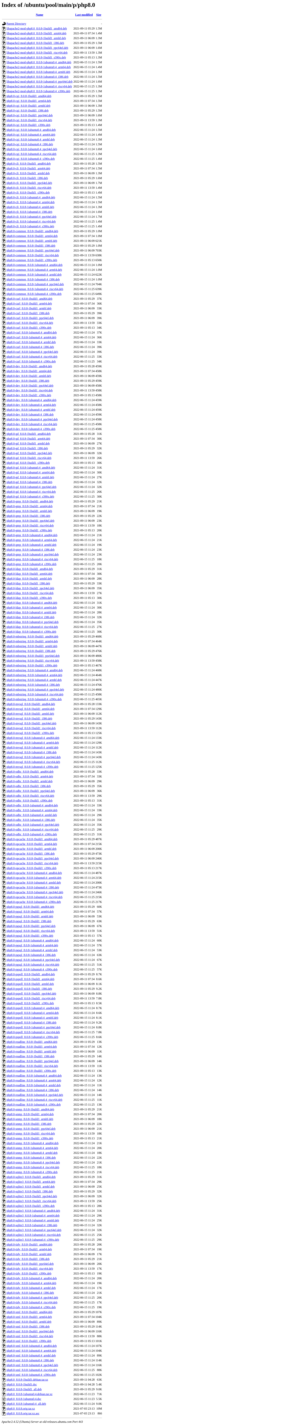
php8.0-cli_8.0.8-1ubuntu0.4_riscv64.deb (31, 221)
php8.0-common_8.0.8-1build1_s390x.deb (31, 260)
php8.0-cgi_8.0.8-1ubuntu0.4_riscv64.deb (31, 154)
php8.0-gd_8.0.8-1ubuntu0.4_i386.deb (29, 482)
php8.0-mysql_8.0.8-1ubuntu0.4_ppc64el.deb (33, 757)
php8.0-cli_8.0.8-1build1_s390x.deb (28, 192)
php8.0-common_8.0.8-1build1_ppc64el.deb (32, 250)
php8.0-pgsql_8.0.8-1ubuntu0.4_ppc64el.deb (33, 959)
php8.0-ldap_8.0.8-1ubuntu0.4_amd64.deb (31, 602)
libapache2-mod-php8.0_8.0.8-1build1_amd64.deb (36, 28)
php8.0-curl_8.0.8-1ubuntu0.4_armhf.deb (31, 342)
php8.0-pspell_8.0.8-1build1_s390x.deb (30, 1003)
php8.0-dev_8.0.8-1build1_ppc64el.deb (29, 385)
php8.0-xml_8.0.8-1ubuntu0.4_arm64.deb (31, 1350)
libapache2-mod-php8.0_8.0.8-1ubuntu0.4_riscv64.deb (39, 86)
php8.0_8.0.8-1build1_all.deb (24, 1389)
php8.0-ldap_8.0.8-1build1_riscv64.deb (29, 593)
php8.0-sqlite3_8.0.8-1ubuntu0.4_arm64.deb (33, 1215)
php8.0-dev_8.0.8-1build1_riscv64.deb (29, 390)
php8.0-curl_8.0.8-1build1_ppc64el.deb (30, 318)
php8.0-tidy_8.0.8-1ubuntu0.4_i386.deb (30, 1292)
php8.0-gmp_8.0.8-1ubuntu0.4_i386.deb (30, 549)
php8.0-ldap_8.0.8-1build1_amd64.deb (29, 569)
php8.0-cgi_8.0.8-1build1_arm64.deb (28, 100)
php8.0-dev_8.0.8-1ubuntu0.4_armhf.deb (30, 409)
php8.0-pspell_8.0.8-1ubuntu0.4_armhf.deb (32, 1017)
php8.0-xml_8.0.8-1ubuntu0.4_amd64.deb (31, 1345)
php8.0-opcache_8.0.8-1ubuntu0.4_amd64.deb (34, 873)
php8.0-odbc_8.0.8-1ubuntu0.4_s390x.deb (31, 834)
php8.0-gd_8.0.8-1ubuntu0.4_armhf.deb (30, 477)
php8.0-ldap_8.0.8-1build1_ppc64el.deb (30, 588)
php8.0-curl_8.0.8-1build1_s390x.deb (28, 327)
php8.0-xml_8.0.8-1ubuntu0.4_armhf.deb (31, 1355)
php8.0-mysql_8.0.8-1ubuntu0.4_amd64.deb (32, 737)
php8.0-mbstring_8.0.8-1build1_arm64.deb (32, 641)
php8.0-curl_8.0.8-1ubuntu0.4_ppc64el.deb (32, 351)
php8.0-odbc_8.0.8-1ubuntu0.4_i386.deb (30, 819)
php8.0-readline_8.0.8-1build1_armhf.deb (31, 1051)
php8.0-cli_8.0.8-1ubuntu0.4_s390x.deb (30, 226)
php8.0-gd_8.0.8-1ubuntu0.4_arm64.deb (30, 472)
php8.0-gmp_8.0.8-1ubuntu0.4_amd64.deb (31, 535)
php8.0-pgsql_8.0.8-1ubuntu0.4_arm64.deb (32, 945)
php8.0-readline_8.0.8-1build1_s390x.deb (31, 1070)
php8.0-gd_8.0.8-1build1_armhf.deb (28, 443)
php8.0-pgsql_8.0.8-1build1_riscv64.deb (30, 930)
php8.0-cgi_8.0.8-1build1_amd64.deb (28, 96)
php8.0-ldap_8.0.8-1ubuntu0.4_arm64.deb (31, 607)
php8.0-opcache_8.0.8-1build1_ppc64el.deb (32, 858)
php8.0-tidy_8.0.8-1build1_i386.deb (28, 1259)
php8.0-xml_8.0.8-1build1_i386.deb (28, 1326)
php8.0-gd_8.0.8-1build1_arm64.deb (28, 438)
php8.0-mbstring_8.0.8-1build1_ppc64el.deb (33, 655)
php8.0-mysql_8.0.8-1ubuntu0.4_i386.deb (31, 752)
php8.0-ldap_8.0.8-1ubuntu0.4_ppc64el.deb (32, 622)
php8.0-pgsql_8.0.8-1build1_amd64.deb (30, 906)
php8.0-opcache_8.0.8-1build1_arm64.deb (31, 844)
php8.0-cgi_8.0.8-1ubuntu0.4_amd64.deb (31, 129)
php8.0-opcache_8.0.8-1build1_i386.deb (30, 853)
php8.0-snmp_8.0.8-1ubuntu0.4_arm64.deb (32, 1148)
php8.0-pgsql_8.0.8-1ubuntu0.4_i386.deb (31, 955)
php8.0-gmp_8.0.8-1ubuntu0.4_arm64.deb (31, 540)
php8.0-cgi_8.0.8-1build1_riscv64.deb (29, 120)
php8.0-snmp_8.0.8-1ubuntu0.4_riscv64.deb (32, 1167)
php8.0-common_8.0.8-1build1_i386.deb (30, 245)
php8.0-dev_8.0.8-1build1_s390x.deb (28, 395)
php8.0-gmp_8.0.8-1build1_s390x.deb (29, 530)
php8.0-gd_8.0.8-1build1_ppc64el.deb (29, 453)
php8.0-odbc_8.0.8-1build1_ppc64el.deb (30, 790)
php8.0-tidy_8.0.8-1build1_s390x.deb (28, 1273)
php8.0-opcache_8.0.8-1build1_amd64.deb (32, 839)
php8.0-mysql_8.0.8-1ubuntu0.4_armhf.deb (32, 747)
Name (39, 14)
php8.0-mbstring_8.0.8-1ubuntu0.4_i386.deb (33, 684)
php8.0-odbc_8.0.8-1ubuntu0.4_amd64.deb (32, 805)
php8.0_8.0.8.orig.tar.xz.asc (22, 1413)
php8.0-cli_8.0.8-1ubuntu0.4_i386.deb (29, 211)
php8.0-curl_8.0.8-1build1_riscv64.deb (29, 322)
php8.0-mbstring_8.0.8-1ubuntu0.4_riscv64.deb (34, 694)
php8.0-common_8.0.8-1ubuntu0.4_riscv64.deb (34, 289)
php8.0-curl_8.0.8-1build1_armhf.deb (28, 308)
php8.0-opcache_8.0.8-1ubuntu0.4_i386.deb (32, 887)
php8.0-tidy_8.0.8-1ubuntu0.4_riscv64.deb (31, 1302)
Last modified (84, 14)
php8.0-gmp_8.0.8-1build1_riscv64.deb (30, 525)
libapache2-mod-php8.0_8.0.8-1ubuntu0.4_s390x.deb (38, 91)
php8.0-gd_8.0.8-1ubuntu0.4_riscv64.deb (31, 491)
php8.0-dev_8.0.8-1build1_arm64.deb (29, 371)
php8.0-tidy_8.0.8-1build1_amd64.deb (29, 1244)
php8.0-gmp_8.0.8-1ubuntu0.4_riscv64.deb (32, 559)
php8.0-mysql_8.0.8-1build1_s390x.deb (30, 733)
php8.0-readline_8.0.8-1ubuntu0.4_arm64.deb (33, 1080)
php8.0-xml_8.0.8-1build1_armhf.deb (28, 1321)
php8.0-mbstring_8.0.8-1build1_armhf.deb (31, 646)
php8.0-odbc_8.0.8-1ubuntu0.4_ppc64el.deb (32, 824)
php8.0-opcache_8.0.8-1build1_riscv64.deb (32, 863)
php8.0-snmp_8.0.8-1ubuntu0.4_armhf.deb (32, 1152)
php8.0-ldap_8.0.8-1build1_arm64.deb (29, 573)
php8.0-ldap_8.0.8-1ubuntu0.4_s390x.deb (31, 631)
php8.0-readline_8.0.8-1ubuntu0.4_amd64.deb (34, 1075)
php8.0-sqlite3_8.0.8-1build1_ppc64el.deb (31, 1196)
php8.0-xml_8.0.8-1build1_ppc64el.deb (30, 1331)
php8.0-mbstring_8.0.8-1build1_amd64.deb (32, 636)
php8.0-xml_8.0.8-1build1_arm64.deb (29, 1316)
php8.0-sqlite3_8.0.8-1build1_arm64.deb (30, 1181)
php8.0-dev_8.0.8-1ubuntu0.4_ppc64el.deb (32, 419)
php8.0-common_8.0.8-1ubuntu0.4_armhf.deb (33, 274)
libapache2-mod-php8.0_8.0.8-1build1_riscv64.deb (37, 52)
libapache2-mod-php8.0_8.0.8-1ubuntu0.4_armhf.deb (38, 71)
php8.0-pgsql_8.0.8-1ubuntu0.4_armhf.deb (32, 950)
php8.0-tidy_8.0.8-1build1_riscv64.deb (29, 1268)
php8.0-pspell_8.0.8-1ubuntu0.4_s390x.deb (32, 1037)
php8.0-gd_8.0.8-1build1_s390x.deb (28, 462)
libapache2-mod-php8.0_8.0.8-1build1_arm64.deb (36, 33)
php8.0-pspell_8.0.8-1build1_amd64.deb (30, 974)
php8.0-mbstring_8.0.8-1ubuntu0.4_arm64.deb (34, 675)
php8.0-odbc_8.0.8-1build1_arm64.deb (29, 776)
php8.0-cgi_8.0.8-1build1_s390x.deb (28, 125)
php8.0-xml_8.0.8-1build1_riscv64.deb (29, 1336)
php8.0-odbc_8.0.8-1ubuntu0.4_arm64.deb (31, 810)
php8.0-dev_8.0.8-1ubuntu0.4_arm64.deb (31, 404)
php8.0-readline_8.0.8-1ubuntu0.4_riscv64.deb (34, 1099)
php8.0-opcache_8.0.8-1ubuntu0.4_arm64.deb (33, 877)
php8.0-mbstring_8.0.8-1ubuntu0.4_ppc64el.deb (35, 689)
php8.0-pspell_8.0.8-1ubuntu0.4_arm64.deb (32, 1012)
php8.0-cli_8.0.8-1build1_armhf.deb (28, 173)
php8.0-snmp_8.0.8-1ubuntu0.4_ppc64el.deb (33, 1162)
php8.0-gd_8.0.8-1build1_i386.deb (27, 448)
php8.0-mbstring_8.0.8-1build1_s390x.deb (31, 665)
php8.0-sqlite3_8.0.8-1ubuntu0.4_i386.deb (31, 1225)
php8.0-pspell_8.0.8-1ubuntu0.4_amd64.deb (32, 1008)
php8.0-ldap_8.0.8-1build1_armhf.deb (29, 578)
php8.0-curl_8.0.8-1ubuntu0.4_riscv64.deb (31, 356)
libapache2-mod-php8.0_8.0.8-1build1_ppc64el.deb (37, 47)
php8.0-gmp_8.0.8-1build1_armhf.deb (29, 511)
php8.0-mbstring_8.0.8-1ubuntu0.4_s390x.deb (34, 699)
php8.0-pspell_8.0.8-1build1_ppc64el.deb (31, 993)
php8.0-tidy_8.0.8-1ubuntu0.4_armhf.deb (31, 1288)
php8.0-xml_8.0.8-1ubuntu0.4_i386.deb (30, 1360)
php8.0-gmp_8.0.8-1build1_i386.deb (28, 515)
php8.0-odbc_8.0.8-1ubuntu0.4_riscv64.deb (32, 829)
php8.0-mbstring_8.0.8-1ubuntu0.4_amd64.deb (34, 670)
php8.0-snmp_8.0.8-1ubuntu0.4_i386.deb (31, 1157)
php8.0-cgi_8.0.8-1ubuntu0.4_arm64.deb (30, 134)
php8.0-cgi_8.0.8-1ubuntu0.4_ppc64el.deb (31, 149)
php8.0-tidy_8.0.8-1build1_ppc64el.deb (30, 1263)
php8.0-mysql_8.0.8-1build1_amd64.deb (30, 704)
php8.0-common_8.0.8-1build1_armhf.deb (31, 240)
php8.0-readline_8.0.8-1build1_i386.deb (30, 1056)
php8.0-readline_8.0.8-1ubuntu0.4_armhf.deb (33, 1085)
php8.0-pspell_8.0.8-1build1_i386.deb (29, 988)
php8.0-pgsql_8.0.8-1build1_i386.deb (28, 921)
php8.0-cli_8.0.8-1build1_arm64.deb (28, 168)
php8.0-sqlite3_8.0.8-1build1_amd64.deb (31, 1177)
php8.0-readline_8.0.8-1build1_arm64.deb (31, 1046)
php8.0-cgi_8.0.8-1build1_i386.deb (27, 110)
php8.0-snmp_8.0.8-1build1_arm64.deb (30, 1114)
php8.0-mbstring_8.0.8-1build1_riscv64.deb (32, 660)
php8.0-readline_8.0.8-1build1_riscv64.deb (32, 1066)
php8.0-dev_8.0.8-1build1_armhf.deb (28, 376)
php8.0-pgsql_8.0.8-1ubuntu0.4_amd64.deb (32, 940)
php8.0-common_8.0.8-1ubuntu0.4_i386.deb (33, 279)
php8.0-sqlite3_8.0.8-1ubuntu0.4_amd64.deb (33, 1210)
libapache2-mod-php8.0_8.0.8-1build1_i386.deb (35, 43)
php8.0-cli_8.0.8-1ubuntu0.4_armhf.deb (30, 207)
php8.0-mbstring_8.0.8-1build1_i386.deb (30, 651)
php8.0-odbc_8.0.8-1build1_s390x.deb (29, 800)
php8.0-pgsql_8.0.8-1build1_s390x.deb (29, 935)
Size (98, 14)
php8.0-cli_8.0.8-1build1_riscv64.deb (28, 187)
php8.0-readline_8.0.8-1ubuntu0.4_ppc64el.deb (34, 1094)
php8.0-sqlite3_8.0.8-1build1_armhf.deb (30, 1186)
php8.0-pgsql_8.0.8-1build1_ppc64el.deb (30, 926)
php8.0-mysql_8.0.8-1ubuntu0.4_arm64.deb (32, 742)
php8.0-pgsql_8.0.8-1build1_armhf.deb (29, 916)
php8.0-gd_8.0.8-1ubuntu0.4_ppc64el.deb (31, 486)
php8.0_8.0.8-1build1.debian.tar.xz (27, 1379)
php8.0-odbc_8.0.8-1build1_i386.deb (28, 786)
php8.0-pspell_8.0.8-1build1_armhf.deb (30, 984)
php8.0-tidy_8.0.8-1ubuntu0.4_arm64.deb (31, 1283)
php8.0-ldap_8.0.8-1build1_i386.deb (28, 583)
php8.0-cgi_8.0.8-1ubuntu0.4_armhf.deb (30, 139)
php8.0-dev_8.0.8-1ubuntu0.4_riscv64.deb (31, 424)
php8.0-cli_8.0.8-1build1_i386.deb (27, 178)
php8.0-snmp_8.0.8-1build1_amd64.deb (30, 1109)
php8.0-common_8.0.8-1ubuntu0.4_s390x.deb (33, 293)
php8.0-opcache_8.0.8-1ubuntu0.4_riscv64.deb (34, 897)
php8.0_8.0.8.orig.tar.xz (20, 1408)
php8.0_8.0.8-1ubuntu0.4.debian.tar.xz (29, 1394)
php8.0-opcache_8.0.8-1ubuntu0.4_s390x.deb (33, 901)
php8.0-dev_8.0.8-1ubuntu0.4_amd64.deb (31, 400)
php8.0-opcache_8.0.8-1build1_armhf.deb (31, 848)
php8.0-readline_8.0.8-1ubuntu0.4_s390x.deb (33, 1104)
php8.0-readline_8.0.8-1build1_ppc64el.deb (32, 1061)
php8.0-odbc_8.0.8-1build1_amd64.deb (29, 771)
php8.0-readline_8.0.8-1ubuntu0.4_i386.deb (32, 1090)
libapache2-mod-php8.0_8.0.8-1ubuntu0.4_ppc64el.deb (39, 81)
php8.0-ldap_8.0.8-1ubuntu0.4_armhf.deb (31, 612)
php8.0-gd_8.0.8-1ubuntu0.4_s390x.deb (30, 496)
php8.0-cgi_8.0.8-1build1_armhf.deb (28, 105)
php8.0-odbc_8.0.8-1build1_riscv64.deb (30, 795)
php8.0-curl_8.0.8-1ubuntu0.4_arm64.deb (31, 337)
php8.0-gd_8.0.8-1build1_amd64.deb (28, 433)
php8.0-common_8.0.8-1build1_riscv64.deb (32, 255)
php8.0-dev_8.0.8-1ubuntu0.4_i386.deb (30, 414)
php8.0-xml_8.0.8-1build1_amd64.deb (29, 1312)
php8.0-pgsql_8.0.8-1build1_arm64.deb (30, 911)
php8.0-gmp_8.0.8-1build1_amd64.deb (29, 501)
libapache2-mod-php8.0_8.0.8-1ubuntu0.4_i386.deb (37, 76)
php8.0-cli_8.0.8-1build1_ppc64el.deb (29, 182)
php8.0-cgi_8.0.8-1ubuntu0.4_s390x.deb (30, 158)
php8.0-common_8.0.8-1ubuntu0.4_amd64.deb (34, 265)
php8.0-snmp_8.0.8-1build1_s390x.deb (29, 1138)
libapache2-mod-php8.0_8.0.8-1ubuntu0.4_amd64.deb (38, 62)
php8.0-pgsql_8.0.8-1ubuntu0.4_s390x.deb (32, 969)
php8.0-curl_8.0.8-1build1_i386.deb (28, 313)
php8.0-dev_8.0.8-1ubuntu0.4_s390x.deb (30, 429)
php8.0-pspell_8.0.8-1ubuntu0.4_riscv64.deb (33, 1032)
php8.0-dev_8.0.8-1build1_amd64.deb (29, 366)
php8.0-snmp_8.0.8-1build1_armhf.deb (29, 1119)
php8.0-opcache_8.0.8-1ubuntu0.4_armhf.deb (33, 882)
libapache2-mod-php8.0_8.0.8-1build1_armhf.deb (36, 38)
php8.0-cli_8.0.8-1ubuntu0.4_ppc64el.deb (31, 216)
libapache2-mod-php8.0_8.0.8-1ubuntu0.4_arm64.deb (38, 67)
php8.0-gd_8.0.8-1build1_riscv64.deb (28, 458)
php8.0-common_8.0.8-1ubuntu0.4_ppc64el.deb (35, 284)
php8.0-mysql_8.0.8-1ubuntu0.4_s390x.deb (32, 766)
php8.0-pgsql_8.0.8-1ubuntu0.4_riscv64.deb (32, 964)
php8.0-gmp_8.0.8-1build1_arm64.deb (29, 506)
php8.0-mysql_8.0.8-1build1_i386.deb (29, 718)
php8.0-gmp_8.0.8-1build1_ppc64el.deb (30, 520)
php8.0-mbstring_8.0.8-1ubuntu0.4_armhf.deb (34, 680)
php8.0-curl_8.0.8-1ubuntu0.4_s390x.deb (31, 361)
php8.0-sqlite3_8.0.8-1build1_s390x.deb (30, 1205)
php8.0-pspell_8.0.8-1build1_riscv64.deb (30, 998)
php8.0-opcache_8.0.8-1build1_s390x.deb (31, 868)
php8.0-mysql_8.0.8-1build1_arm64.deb (30, 708)
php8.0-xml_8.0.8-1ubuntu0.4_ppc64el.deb (32, 1365)
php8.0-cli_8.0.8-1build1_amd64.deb (28, 163)
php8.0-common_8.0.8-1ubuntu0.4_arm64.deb (34, 269)
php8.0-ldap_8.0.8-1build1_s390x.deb (29, 597)
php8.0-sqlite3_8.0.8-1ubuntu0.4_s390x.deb (32, 1239)
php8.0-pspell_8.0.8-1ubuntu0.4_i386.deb (31, 1022)
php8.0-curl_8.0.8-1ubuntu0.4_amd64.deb (31, 332)
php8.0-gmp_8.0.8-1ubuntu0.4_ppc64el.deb (32, 554)
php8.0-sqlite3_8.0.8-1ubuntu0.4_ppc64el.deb (33, 1230)
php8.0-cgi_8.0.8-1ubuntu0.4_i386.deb (29, 144)
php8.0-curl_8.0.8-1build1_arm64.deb (29, 303)
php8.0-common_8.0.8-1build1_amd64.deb (32, 231)
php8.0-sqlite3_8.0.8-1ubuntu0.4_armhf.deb (32, 1220)
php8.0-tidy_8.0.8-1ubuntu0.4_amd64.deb (31, 1278)
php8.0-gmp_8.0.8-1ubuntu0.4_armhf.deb (31, 544)
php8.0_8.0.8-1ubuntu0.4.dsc (23, 1399)
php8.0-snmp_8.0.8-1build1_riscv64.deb (30, 1133)
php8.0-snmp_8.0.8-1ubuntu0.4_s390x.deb (32, 1172)
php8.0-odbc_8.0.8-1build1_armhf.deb (29, 781)
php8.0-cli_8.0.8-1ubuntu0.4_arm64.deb (30, 202)
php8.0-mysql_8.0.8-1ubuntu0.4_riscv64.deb (33, 762)
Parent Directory (16, 23)
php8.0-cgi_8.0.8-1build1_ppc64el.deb (29, 115)
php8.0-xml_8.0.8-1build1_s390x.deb (28, 1341)
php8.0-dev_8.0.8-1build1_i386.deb (27, 380)
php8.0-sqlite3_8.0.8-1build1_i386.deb (29, 1191)
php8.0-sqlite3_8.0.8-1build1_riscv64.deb (31, 1201)
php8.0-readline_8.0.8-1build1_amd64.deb (31, 1041)
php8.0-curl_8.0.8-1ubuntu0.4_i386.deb (30, 347)
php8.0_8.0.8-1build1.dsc (21, 1384)
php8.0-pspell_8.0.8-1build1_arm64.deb (30, 979)
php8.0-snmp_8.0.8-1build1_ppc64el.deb (30, 1128)
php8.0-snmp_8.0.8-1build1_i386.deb (28, 1123)
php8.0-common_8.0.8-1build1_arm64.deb (32, 236)
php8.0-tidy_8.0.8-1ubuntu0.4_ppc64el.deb (32, 1297)
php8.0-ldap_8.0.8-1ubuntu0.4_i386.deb (30, 617)
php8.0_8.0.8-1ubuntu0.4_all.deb (26, 1403)
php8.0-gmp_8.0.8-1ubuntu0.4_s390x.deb (31, 564)
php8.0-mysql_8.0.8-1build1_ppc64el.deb (31, 723)
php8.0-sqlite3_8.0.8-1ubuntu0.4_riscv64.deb (33, 1234)
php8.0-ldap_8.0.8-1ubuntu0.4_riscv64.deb (32, 626)
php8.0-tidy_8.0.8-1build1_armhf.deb (28, 1254)
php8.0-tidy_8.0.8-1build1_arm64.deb (29, 1249)
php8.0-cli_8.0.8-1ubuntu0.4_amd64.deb (30, 197)
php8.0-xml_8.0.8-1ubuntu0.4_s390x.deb (31, 1374)
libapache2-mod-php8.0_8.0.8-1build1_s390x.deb (36, 57)
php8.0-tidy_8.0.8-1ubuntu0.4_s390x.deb (31, 1307)
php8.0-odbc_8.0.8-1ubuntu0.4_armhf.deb (31, 815)
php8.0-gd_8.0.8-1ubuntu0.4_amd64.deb (30, 467)
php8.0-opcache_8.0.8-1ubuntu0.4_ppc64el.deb (34, 892)
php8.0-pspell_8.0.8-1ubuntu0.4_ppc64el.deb (33, 1027)
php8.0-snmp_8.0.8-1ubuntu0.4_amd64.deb (32, 1143)
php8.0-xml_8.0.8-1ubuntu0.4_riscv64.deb (31, 1370)
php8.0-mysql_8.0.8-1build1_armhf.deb (30, 713)
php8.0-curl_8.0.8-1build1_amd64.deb (29, 298)
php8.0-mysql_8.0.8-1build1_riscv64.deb (31, 728)
